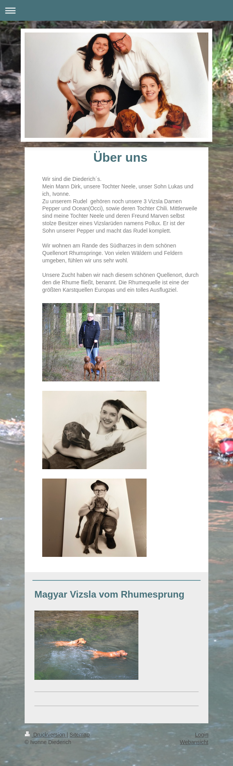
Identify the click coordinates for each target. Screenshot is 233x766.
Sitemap (80, 735)
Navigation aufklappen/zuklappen (116, 10)
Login (201, 735)
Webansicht (194, 742)
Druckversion (45, 735)
